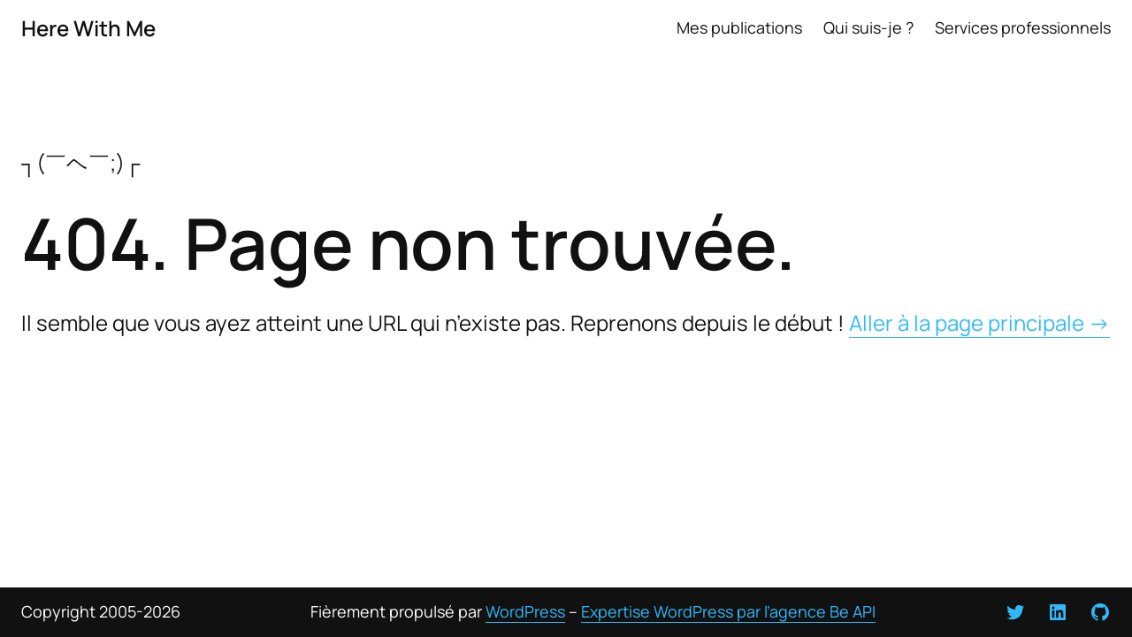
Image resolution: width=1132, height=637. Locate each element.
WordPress (525, 611)
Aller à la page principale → (979, 322)
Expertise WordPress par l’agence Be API (728, 611)
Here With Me (88, 27)
